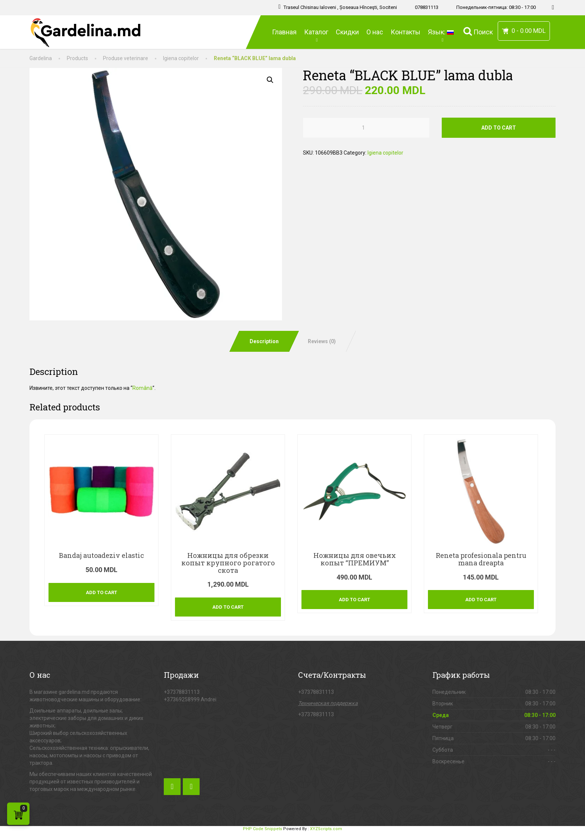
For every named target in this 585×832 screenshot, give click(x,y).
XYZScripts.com (326, 828)
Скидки (347, 32)
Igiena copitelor (385, 153)
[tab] (263, 341)
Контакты (405, 32)
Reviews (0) (322, 341)
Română (142, 388)
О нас (374, 32)
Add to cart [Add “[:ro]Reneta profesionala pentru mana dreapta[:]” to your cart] (481, 599)
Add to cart (498, 128)
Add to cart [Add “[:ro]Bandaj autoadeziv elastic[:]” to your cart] (101, 592)
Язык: (442, 35)
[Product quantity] (366, 128)
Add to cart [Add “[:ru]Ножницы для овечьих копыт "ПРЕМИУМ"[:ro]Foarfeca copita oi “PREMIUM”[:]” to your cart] (354, 599)
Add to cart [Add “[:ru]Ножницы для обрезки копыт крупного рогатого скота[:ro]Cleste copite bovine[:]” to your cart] (228, 607)
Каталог (316, 35)
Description (264, 341)
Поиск (478, 31)
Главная (284, 32)
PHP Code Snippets (262, 828)
